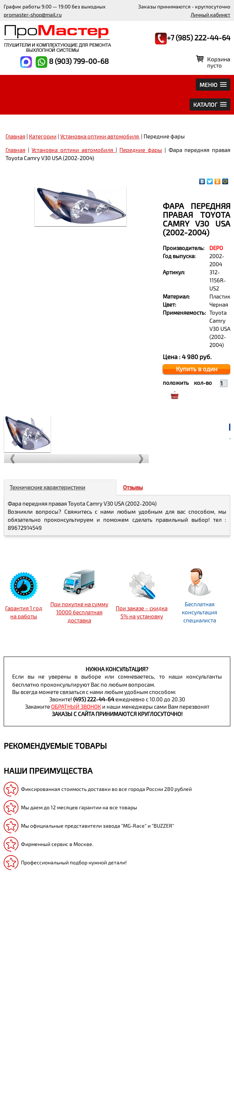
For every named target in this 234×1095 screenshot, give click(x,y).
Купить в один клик (196, 369)
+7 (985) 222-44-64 (192, 38)
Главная (15, 150)
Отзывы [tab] (133, 487)
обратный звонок (76, 706)
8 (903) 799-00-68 (72, 62)
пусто (214, 65)
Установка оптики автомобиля (73, 150)
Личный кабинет (210, 14)
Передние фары (140, 150)
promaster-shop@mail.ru (33, 14)
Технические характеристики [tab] (47, 487)
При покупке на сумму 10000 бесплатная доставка (79, 612)
